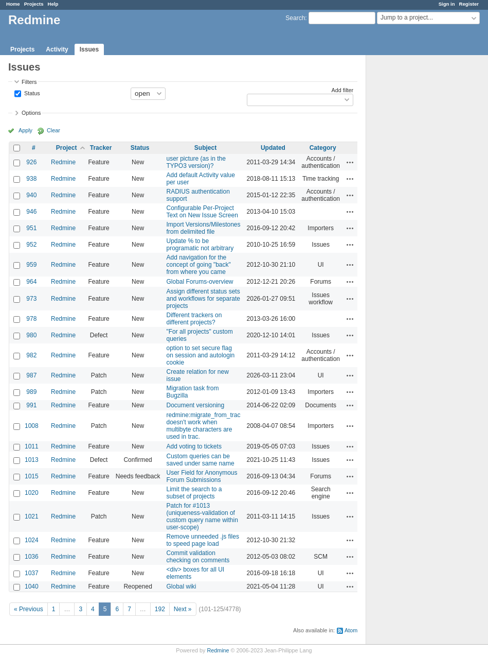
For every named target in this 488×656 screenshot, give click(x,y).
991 (31, 405)
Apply (25, 130)
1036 (32, 556)
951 (31, 228)
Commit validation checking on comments (197, 556)
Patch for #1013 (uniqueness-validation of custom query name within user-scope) (202, 516)
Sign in (447, 4)
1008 (32, 425)
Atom (351, 630)
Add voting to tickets (193, 446)
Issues (89, 49)
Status (31, 93)
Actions (350, 162)
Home (13, 4)
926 (31, 162)
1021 (32, 516)
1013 (32, 459)
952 (31, 244)
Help (53, 4)
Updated (273, 147)
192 (160, 609)
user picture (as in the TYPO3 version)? (195, 162)
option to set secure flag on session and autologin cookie (200, 355)
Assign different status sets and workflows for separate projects (203, 298)
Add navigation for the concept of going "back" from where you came (198, 264)
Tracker (101, 147)
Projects (34, 4)
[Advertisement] (417, 216)
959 (31, 264)
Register (469, 4)
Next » (183, 609)
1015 (32, 476)
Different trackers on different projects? (194, 319)
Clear (53, 130)
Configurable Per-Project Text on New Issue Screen (202, 211)
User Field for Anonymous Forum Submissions (201, 476)
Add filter (343, 90)
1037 (32, 573)
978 (31, 318)
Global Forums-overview (199, 281)
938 (31, 178)
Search (295, 18)
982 (31, 355)
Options (31, 113)
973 (31, 298)
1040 (32, 586)
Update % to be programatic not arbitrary (199, 244)
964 (31, 281)
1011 (32, 446)
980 (31, 335)
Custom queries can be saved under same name (200, 460)
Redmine (63, 162)
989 (31, 391)
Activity (57, 49)
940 (31, 195)
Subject (205, 147)
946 (31, 211)
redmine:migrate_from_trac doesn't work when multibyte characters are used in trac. (203, 425)
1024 (32, 540)
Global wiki (181, 586)
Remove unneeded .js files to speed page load (202, 540)
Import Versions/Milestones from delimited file (203, 228)
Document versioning (195, 405)
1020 (32, 492)
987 (31, 375)
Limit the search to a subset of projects (194, 493)
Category (323, 147)
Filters (29, 82)
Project (66, 147)
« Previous (28, 609)
